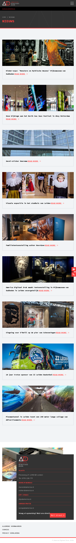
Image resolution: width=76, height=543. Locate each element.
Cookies (5, 530)
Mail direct (57, 515)
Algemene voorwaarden (11, 526)
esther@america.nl (26, 490)
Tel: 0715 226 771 (26, 478)
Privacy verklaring (10, 533)
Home (4, 17)
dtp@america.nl (25, 499)
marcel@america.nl (26, 487)
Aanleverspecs (8, 9)
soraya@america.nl (26, 508)
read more (21, 74)
